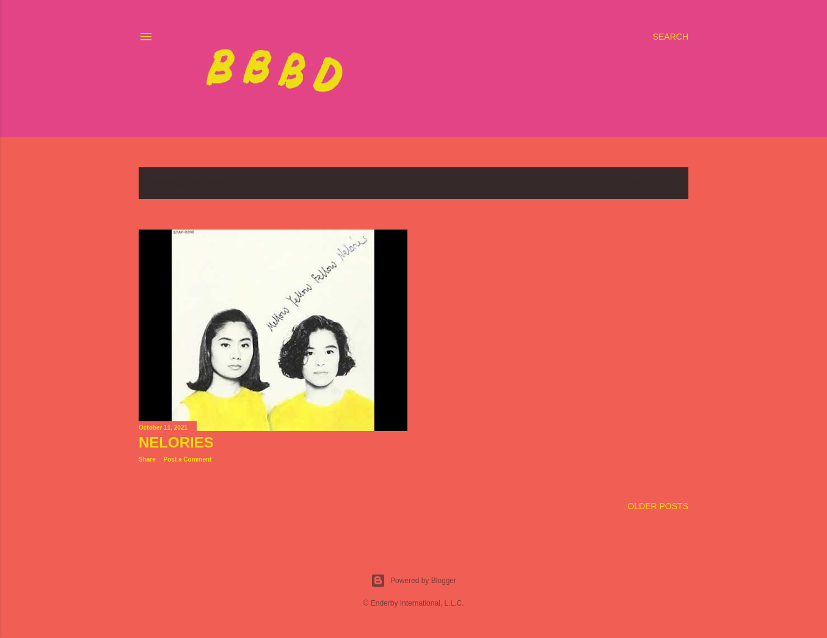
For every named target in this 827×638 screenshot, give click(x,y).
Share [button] (147, 459)
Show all (654, 183)
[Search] (670, 36)
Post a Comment (188, 459)
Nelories (176, 442)
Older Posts (657, 506)
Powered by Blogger (413, 580)
